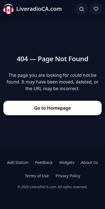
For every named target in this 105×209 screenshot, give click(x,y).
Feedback (44, 162)
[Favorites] (96, 8)
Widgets (66, 162)
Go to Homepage (52, 108)
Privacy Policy (67, 175)
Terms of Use (37, 175)
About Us (89, 162)
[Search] (81, 8)
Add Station (17, 162)
